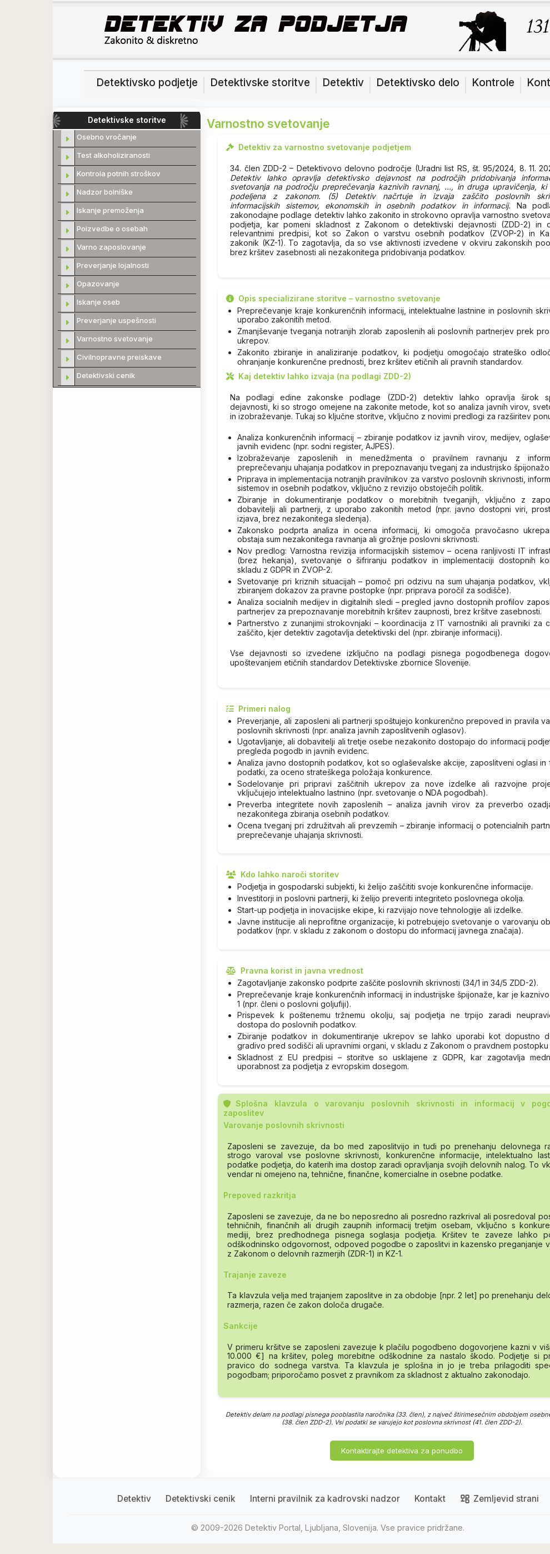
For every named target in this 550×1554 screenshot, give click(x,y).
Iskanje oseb (98, 301)
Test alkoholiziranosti (113, 155)
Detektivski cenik (106, 375)
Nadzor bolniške (105, 191)
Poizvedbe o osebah (112, 228)
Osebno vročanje (107, 136)
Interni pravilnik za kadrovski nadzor (325, 1499)
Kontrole (493, 82)
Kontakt (430, 1499)
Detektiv (343, 82)
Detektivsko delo (417, 82)
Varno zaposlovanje (111, 246)
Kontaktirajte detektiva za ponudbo (402, 1450)
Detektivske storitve (260, 82)
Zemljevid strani (499, 1499)
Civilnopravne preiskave (119, 356)
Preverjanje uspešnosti (116, 320)
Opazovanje (98, 283)
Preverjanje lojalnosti (113, 265)
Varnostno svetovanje (115, 338)
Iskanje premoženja (110, 210)
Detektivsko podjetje (147, 82)
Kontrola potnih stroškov (119, 173)
